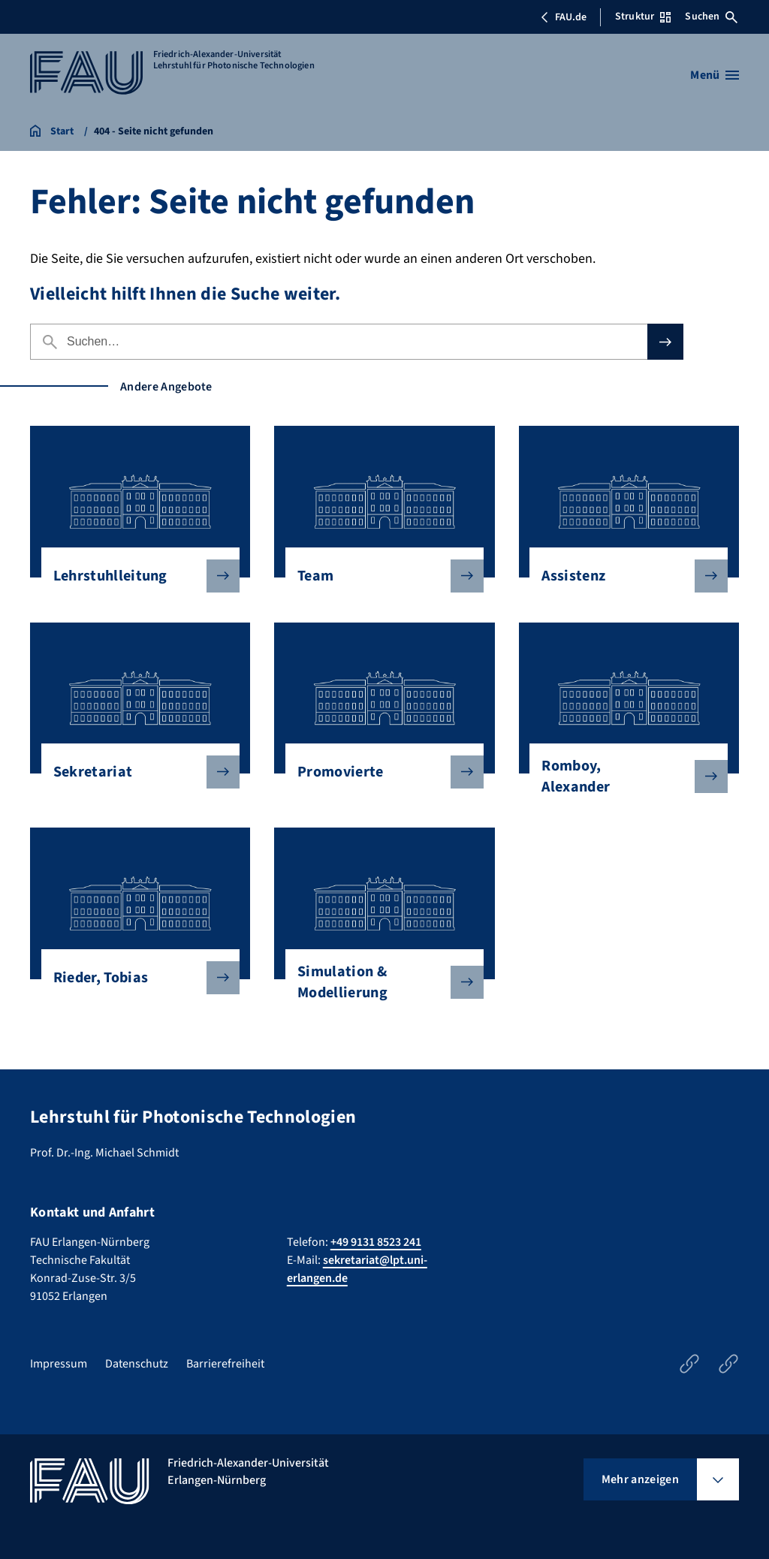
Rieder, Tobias (134, 977)
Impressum (58, 1363)
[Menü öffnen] (714, 75)
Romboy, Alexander (622, 776)
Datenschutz (136, 1363)
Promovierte (378, 772)
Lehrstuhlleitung (134, 576)
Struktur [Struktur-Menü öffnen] (643, 16)
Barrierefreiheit (225, 1363)
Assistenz (622, 576)
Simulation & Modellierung (378, 982)
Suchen (711, 16)
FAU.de (563, 17)
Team (378, 576)
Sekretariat (134, 772)
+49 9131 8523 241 (375, 1242)
